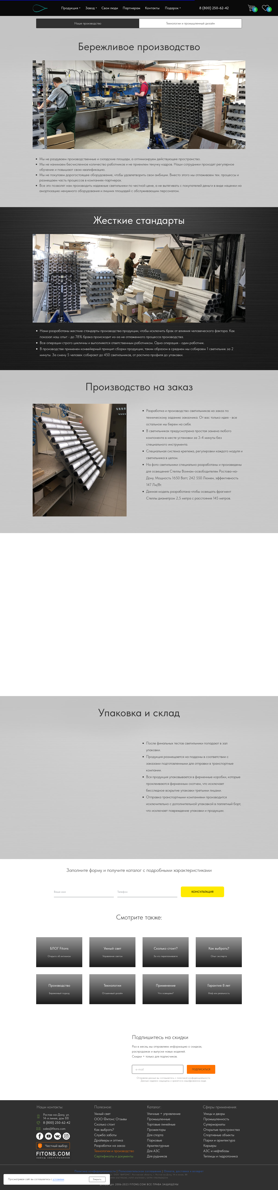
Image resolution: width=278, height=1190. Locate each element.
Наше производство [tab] (87, 23)
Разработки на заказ (109, 1145)
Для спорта (155, 1135)
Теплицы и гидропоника (220, 1156)
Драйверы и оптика (108, 1140)
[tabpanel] (139, 120)
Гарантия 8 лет (218, 985)
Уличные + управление (163, 1114)
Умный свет (112, 948)
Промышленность (216, 1119)
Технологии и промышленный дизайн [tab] (190, 23)
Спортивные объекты (218, 1135)
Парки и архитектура (219, 1140)
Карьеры (209, 1145)
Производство (59, 985)
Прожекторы (156, 1129)
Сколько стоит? (166, 948)
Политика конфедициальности (95, 1171)
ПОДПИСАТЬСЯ (201, 1069)
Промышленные (158, 1119)
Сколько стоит (104, 1124)
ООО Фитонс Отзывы (110, 1119)
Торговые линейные (161, 1124)
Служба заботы (105, 1135)
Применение (166, 985)
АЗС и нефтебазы (216, 1151)
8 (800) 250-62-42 (56, 1122)
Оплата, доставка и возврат (184, 1171)
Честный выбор (56, 1146)
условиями (58, 1179)
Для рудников (157, 1156)
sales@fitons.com (54, 1128)
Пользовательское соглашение (139, 1171)
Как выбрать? (218, 948)
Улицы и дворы (214, 1114)
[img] (40, 8)
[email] (157, 1069)
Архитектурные (158, 1145)
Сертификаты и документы (113, 1156)
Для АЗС (153, 1151)
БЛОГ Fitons (59, 948)
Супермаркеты (214, 1124)
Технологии (112, 985)
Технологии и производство (114, 1151)
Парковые (154, 1140)
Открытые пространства (221, 1129)
